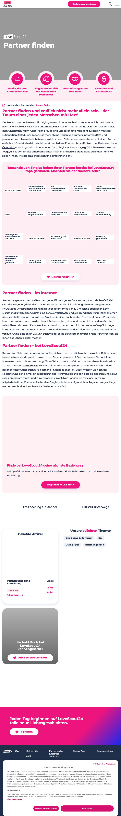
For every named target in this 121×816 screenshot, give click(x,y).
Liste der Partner (14, 799)
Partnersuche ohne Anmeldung (18, 582)
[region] (60, 788)
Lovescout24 (12, 105)
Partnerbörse (30, 365)
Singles (27, 151)
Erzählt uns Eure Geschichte (30, 657)
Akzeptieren (87, 808)
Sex (100, 538)
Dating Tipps (72, 544)
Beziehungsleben (94, 544)
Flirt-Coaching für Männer (39, 507)
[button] (117, 4)
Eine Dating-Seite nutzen (79, 538)
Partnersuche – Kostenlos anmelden (56, 754)
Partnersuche (27, 105)
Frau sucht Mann (105, 751)
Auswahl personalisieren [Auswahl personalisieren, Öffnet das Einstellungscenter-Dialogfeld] (46, 808)
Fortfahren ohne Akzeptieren (104, 764)
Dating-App (79, 751)
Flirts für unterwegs (95, 507)
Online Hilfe (32, 751)
